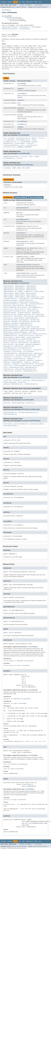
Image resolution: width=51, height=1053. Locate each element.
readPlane (27, 362)
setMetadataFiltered (16, 367)
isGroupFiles (37, 349)
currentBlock (21, 93)
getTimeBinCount (22, 219)
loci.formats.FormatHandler (13, 17)
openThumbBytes (17, 362)
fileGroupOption (23, 298)
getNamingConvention (38, 328)
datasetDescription (23, 138)
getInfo (19, 212)
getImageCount (24, 319)
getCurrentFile (32, 309)
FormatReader (12, 36)
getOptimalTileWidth (27, 330)
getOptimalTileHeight (11, 330)
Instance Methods (21, 197)
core (5, 138)
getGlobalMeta (19, 318)
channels (20, 88)
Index (35, 2)
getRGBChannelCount (10, 335)
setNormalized (8, 369)
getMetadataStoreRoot (11, 325)
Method (23, 7)
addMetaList (29, 291)
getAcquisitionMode (10, 302)
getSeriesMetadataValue (11, 339)
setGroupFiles (38, 365)
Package (9, 2)
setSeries (18, 371)
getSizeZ (14, 342)
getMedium (15, 323)
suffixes (19, 158)
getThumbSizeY (35, 342)
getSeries (38, 335)
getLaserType (35, 321)
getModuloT (16, 328)
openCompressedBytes (37, 424)
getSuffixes (22, 382)
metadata (34, 141)
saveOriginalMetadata (11, 145)
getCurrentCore (20, 309)
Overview (3, 2)
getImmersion (35, 319)
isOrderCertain (8, 355)
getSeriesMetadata (33, 337)
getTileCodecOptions (21, 424)
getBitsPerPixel (18, 305)
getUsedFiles (8, 346)
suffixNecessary (31, 145)
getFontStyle (8, 318)
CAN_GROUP (6, 168)
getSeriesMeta (20, 337)
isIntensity (20, 233)
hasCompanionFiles (9, 141)
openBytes (19, 248)
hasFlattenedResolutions (12, 349)
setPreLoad (20, 273)
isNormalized (38, 353)
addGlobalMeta (8, 286)
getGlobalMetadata (31, 318)
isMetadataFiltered (25, 353)
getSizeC (22, 341)
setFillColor (8, 365)
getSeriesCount (8, 337)
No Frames (28, 5)
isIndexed (6, 351)
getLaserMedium (24, 321)
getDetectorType (33, 311)
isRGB (39, 355)
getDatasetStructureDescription (14, 311)
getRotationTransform (26, 335)
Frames (22, 5)
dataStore (20, 100)
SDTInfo (14, 103)
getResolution (26, 334)
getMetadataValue (26, 325)
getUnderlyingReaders (32, 344)
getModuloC (7, 328)
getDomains (36, 312)
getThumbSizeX (23, 342)
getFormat (26, 380)
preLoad (20, 114)
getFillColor (8, 316)
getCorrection (8, 309)
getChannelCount (22, 207)
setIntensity (20, 264)
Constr (18, 7)
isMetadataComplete (10, 353)
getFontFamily (40, 316)
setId (5, 367)
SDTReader (7, 185)
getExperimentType (24, 314)
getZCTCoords (29, 346)
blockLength (21, 83)
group (34, 140)
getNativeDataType (9, 382)
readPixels (20, 256)
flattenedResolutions (23, 140)
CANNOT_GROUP (16, 168)
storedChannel (22, 121)
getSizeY (6, 342)
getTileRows (20, 344)
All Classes (38, 5)
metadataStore (8, 143)
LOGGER (36, 156)
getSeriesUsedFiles (28, 339)
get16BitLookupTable (10, 300)
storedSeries (21, 124)
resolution (30, 143)
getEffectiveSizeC (9, 314)
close (18, 203)
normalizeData (20, 143)
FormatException (27, 685)
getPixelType (40, 330)
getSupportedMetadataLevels (13, 384)
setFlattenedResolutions (22, 365)
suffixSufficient (9, 147)
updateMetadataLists (30, 371)
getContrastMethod (9, 307)
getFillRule (18, 316)
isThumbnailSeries (19, 358)
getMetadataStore (26, 323)
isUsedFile (30, 358)
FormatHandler (24, 153)
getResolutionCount (40, 334)
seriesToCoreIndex (27, 364)
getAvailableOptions (36, 304)
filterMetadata (8, 140)
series (22, 145)
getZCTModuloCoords (10, 348)
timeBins (20, 127)
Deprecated (29, 2)
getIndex (6, 321)
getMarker (6, 323)
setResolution (8, 371)
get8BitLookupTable (26, 300)
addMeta (20, 291)
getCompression (30, 305)
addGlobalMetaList (9, 291)
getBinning (7, 305)
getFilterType (29, 316)
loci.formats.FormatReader (15, 19)
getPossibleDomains (21, 332)
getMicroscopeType (32, 326)
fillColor (41, 138)
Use (20, 2)
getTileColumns (8, 344)
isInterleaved (21, 241)
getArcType (24, 304)
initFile (19, 226)
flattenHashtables (37, 298)
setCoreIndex (39, 364)
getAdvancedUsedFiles (11, 304)
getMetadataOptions (38, 380)
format (30, 156)
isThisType (18, 356)
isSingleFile (8, 356)
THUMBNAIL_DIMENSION (24, 147)
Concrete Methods (36, 197)
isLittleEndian (28, 351)
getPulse (32, 332)
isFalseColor (26, 349)
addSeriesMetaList (32, 297)
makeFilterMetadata (10, 360)
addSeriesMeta (39, 291)
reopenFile (15, 364)
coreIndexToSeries (9, 298)
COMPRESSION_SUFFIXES (11, 156)
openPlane (6, 362)
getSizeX (37, 341)
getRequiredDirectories (11, 334)
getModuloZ (25, 328)
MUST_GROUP (26, 168)
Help (39, 2)
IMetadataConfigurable (10, 29)
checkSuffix (7, 380)
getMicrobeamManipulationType (14, 326)
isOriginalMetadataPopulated (26, 355)
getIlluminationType (10, 319)
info (18, 103)
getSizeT (29, 341)
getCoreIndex (22, 307)
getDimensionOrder (9, 312)
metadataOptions (9, 158)
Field (13, 7)
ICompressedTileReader (10, 27)
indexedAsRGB (25, 141)
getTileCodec (8, 424)
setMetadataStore (31, 367)
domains (34, 138)
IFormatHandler (24, 27)
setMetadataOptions (31, 384)
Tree (23, 2)
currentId (23, 156)
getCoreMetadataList (35, 307)
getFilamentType (37, 314)
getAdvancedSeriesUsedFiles (28, 302)
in (18, 141)
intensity (20, 108)
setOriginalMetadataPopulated (25, 369)
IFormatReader (36, 27)
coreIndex (11, 138)
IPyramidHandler (24, 29)
